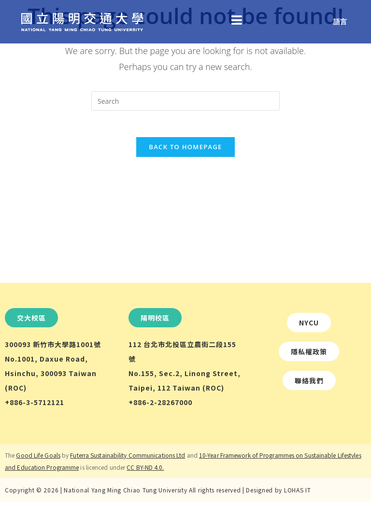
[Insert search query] (185, 101)
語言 (340, 21)
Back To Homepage (185, 149)
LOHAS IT (297, 493)
